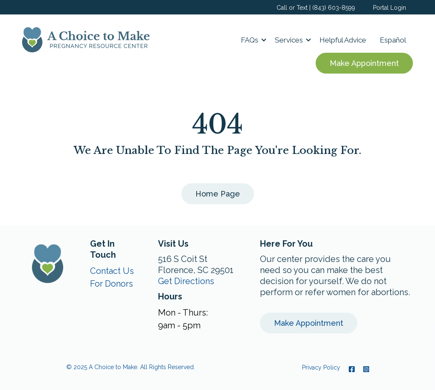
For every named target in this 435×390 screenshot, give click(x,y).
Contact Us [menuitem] (112, 271)
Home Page (217, 193)
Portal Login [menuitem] (389, 7)
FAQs (249, 40)
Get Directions (186, 281)
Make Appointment (364, 63)
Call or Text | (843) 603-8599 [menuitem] (316, 7)
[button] (251, 40)
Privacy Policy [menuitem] (321, 367)
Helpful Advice (342, 40)
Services (289, 40)
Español (393, 40)
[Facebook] (352, 369)
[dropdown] (251, 40)
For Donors (111, 284)
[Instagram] (364, 369)
